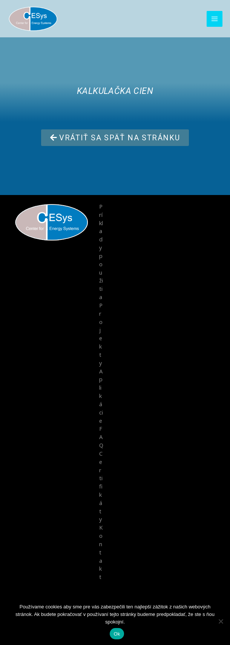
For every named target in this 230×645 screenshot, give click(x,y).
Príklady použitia (101, 251)
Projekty (101, 333)
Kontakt (101, 550)
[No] (220, 621)
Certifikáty (101, 485)
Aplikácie (101, 395)
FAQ (101, 436)
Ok (116, 634)
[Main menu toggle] (214, 19)
